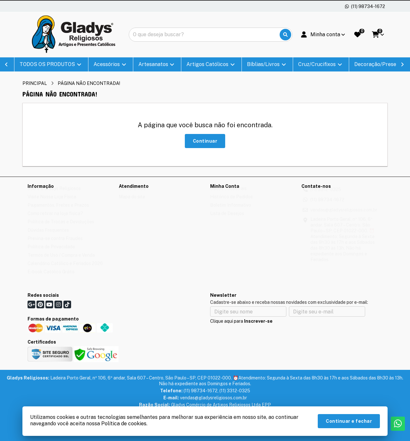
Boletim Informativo (230, 211)
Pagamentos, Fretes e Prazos (58, 211)
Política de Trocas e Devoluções (61, 227)
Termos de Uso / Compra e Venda (61, 261)
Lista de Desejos (227, 219)
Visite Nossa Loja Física (52, 202)
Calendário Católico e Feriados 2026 (65, 269)
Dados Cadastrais (228, 194)
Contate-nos (132, 194)
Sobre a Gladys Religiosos (54, 194)
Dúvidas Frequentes (48, 236)
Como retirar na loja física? (55, 219)
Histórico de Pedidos (231, 202)
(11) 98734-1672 (327, 205)
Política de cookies (123, 423)
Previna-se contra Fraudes (55, 244)
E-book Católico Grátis (51, 277)
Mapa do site (132, 202)
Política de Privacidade (51, 252)
